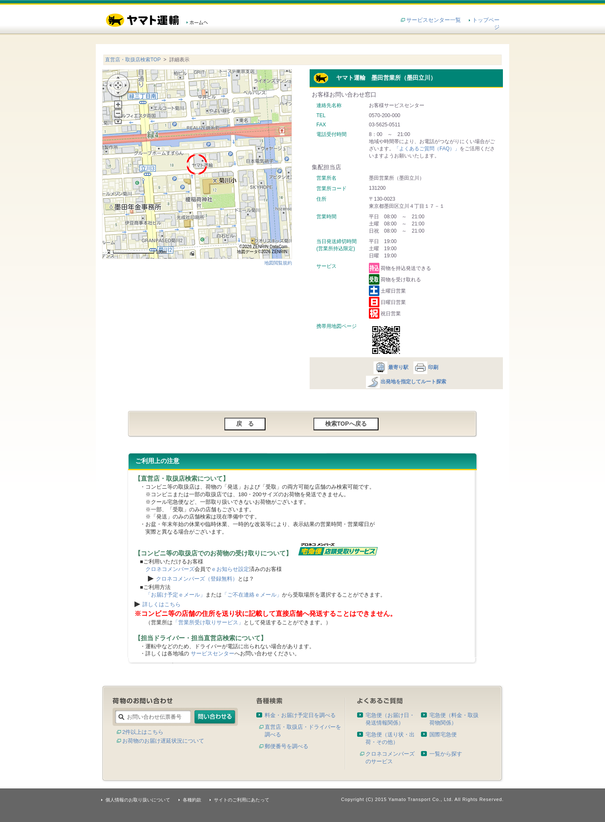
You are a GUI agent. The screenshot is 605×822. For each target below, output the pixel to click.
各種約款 (192, 799)
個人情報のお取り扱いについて (137, 799)
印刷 (425, 367)
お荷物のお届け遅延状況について (163, 741)
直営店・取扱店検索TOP (132, 60)
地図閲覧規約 (278, 262)
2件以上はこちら (142, 732)
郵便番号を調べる (286, 746)
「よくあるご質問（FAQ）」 (427, 149)
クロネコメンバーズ (170, 569)
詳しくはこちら (161, 604)
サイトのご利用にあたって (241, 799)
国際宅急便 (443, 734)
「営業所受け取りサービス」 (208, 622)
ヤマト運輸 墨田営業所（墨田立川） (374, 77)
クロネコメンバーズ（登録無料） (197, 579)
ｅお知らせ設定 (230, 569)
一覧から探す (445, 754)
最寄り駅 (390, 367)
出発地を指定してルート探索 (405, 382)
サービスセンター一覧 (433, 20)
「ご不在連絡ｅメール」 (252, 595)
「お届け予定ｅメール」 (175, 595)
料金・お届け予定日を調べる (300, 715)
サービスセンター (212, 653)
